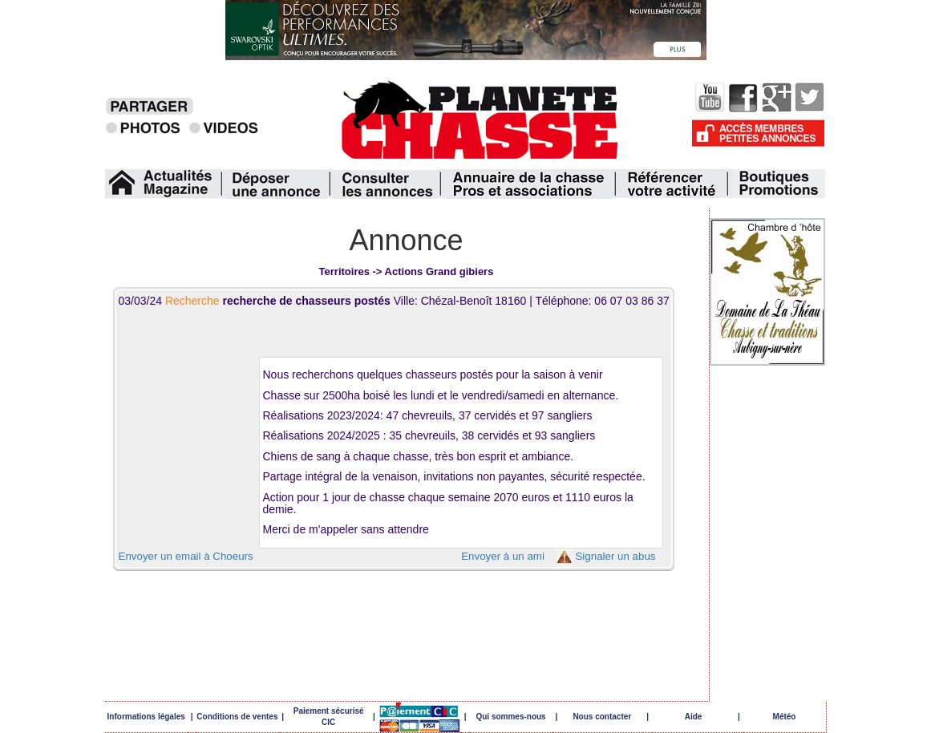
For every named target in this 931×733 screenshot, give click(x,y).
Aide (693, 716)
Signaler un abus (615, 556)
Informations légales (146, 716)
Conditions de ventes (236, 716)
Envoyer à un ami (502, 556)
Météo (784, 716)
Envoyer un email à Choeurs (186, 556)
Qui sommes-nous (510, 716)
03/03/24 (256, 300)
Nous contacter (602, 716)
